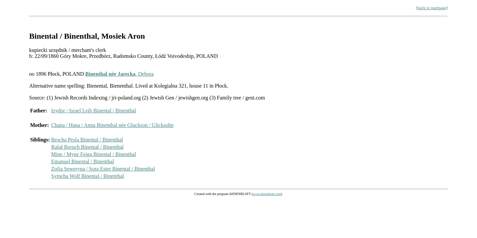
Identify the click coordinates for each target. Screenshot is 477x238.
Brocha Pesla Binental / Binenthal (87, 139)
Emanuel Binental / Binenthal (82, 161)
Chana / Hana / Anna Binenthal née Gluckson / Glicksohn (112, 125)
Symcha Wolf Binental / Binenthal (87, 176)
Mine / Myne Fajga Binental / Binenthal (93, 154)
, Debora (119, 74)
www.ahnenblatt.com (267, 194)
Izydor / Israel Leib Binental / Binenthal (93, 110)
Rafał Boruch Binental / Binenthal (87, 147)
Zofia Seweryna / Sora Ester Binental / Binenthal (103, 169)
